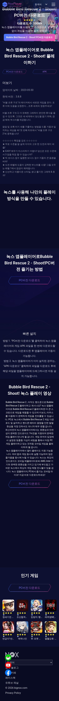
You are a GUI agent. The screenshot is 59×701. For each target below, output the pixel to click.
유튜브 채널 (12, 682)
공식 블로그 (12, 667)
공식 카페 (10, 672)
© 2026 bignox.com (16, 687)
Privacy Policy (13, 692)
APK (44, 71)
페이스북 (10, 677)
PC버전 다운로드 (14, 71)
